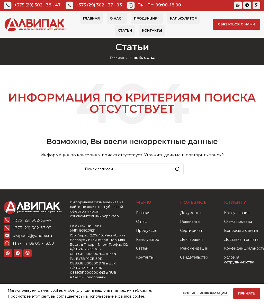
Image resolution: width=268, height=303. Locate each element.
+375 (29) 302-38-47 (32, 220)
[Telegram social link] (247, 5)
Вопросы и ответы (241, 230)
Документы (190, 212)
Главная (117, 58)
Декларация (191, 239)
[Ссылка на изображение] (32, 206)
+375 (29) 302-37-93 (32, 227)
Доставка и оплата (241, 239)
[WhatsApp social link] (238, 5)
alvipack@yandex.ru (32, 235)
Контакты (145, 257)
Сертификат (191, 230)
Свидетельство (194, 257)
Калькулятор (147, 239)
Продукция (146, 230)
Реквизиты (190, 221)
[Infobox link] (32, 5)
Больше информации (205, 293)
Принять (246, 293)
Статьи (142, 248)
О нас (141, 221)
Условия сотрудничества (239, 260)
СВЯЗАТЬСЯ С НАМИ (236, 24)
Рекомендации (194, 248)
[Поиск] (132, 169)
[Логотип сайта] (35, 24)
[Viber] (256, 5)
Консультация (236, 212)
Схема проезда (238, 221)
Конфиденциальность (244, 248)
